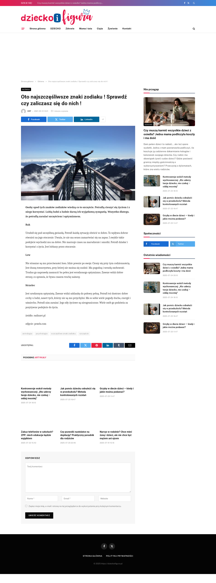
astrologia (27, 333)
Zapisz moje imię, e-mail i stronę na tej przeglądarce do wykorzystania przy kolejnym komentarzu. (74, 506)
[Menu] (22, 28)
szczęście (84, 333)
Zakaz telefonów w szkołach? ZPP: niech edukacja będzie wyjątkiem (37, 435)
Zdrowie (70, 28)
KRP (29, 111)
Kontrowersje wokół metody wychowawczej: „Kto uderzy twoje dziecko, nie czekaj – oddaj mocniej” (36, 393)
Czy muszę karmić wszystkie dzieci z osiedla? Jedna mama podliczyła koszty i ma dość (71, 3)
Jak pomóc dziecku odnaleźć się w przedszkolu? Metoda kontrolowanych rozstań (77, 392)
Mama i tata (85, 28)
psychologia (41, 333)
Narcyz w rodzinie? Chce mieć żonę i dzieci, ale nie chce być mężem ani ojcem (116, 435)
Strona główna (38, 28)
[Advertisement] (108, 56)
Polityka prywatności (119, 556)
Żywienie (113, 28)
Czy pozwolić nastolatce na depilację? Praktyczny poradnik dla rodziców (77, 435)
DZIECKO (55, 28)
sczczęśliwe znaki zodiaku (63, 333)
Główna (26, 89)
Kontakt (126, 28)
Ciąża (100, 28)
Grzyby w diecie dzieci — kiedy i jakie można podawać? (117, 390)
